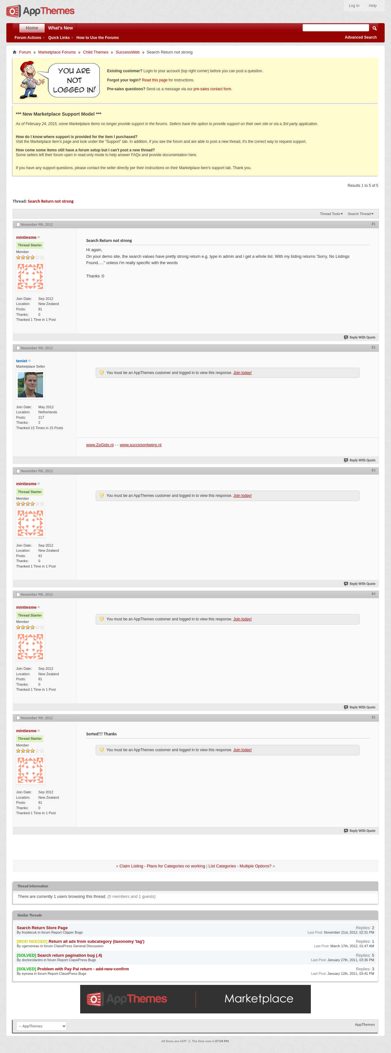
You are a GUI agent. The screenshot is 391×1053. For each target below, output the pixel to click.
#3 (373, 470)
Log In (354, 5)
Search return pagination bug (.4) (69, 955)
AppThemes (365, 1024)
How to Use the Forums (97, 37)
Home (32, 27)
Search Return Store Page (42, 927)
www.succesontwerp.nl (141, 444)
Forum (25, 52)
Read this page (155, 80)
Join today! (242, 373)
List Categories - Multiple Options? (240, 866)
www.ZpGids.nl (100, 444)
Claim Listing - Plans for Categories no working (162, 866)
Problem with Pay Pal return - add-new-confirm (83, 969)
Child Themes (95, 52)
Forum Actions (28, 37)
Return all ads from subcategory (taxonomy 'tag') (96, 941)
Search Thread (359, 214)
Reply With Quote (359, 337)
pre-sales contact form (212, 89)
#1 (373, 224)
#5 (373, 717)
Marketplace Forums (57, 52)
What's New (60, 27)
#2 (373, 347)
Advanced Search (361, 37)
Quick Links (59, 37)
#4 (373, 594)
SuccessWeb (128, 52)
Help (373, 5)
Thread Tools (330, 214)
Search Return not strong (51, 201)
